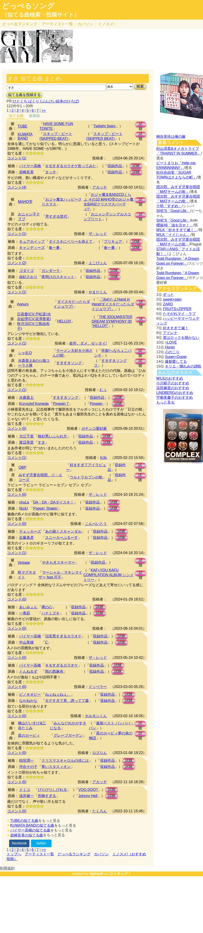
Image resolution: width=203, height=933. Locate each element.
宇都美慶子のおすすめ (174, 397)
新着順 (34, 116)
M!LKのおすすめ (169, 378)
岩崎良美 (26, 172)
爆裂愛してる (176, 361)
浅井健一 (26, 796)
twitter (41, 843)
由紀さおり (28, 277)
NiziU (23, 508)
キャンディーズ (32, 248)
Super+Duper (176, 357)
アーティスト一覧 (39, 854)
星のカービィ (29, 735)
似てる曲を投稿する (24, 95)
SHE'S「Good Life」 (173, 211)
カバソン (85, 24)
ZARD (168, 304)
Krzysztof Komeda (34, 404)
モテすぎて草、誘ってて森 (67, 701)
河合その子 (28, 767)
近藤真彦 (26, 537)
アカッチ (99, 187)
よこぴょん (98, 263)
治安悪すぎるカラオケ (63, 636)
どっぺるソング (28, 6)
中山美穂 (26, 642)
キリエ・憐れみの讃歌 (183, 366)
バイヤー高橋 (30, 166)
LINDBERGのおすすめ (174, 393)
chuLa (24, 502)
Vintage (24, 563)
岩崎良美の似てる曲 (26, 835)
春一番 (54, 248)
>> (44, 110)
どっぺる (19, 24)
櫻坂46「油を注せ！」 (174, 225)
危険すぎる (47, 796)
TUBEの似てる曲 (24, 821)
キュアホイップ (32, 241)
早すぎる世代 (56, 216)
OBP (22, 467)
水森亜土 (26, 397)
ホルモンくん (96, 716)
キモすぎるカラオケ (61, 665)
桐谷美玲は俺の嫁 (170, 136)
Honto (170, 347)
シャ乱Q (25, 353)
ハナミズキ (50, 613)
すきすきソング (69, 363)
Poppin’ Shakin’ (45, 508)
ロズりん (99, 753)
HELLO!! (64, 321)
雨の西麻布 (54, 671)
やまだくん (98, 292)
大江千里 (26, 436)
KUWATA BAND (25, 136)
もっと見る (165, 402)
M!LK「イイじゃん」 (173, 235)
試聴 (140, 124)
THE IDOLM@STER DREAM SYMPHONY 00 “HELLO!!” (112, 321)
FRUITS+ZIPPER (177, 309)
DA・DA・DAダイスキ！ (53, 502)
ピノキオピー (30, 694)
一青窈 (24, 613)
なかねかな (28, 701)
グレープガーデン (68, 735)
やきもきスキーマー (58, 562)
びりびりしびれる (52, 790)
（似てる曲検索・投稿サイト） (41, 15)
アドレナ (170, 333)
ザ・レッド (98, 234)
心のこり (172, 352)
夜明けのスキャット (57, 277)
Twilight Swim (104, 126)
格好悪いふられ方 (52, 436)
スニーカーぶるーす (61, 537)
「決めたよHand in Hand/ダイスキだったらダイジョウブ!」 (113, 304)
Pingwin (96, 404)
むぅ (103, 390)
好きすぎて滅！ (175, 328)
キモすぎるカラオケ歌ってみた (70, 166)
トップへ (14, 854)
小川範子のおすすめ (172, 383)
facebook (19, 843)
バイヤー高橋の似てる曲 (30, 830)
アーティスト (57, 24)
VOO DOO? (88, 790)
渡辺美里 (26, 442)
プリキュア (113, 241)
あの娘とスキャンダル (63, 531)
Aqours (23, 304)
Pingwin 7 (61, 404)
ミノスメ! (106, 24)
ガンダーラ (50, 271)
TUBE (22, 126)
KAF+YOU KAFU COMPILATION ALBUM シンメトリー (108, 575)
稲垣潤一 (26, 760)
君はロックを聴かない (181, 338)
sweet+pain (172, 299)
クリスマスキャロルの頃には (65, 760)
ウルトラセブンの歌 (86, 477)
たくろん (99, 811)
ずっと (168, 295)
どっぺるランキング (74, 854)
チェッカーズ (30, 531)
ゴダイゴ (26, 271)
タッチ (50, 172)
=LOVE (171, 342)
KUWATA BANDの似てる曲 (32, 825)
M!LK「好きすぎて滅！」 (177, 230)
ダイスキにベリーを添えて (71, 241)
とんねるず (28, 671)
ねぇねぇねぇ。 (58, 694)
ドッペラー (98, 687)
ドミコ (24, 790)
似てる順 (16, 116)
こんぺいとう (96, 524)
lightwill (96, 874)
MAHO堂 (25, 202)
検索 (140, 86)
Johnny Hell (88, 796)
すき (41, 442)
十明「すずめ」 (169, 206)
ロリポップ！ (120, 874)
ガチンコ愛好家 (94, 428)
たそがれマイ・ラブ (179, 314)
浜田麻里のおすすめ (172, 388)
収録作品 (115, 166)
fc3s (103, 458)
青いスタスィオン (56, 767)
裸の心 (46, 607)
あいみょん (28, 607)
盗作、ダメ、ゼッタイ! (88, 343)
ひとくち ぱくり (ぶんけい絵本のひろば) (46, 101)
